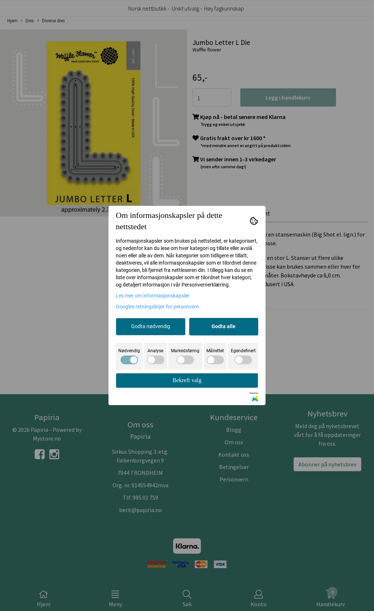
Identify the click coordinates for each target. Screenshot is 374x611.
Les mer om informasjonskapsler (153, 296)
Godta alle (223, 326)
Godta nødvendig (150, 326)
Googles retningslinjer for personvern (157, 307)
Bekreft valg (187, 380)
